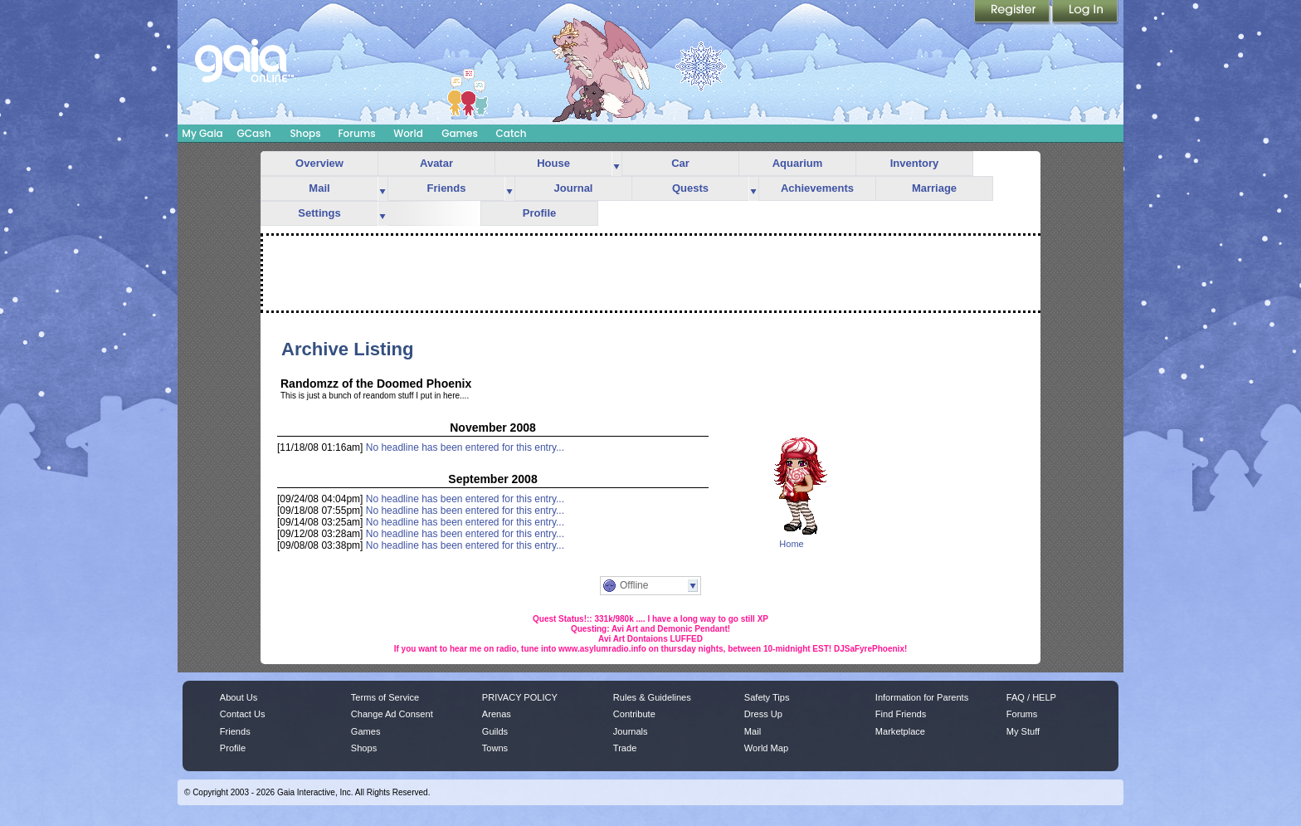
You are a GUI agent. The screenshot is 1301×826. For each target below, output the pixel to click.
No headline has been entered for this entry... (465, 447)
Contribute (634, 714)
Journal (573, 188)
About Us (238, 697)
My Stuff (1023, 731)
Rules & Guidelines (652, 697)
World (408, 133)
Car (680, 163)
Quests (690, 188)
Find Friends (900, 714)
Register (1013, 12)
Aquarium (797, 163)
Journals (630, 731)
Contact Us (243, 714)
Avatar (436, 163)
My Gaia (202, 133)
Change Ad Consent (392, 714)
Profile (539, 213)
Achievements (817, 188)
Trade (624, 748)
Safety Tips (767, 697)
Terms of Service (385, 697)
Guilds (495, 731)
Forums (356, 133)
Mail (319, 188)
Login (1085, 12)
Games (459, 133)
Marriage (934, 188)
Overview (319, 163)
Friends (446, 188)
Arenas (496, 714)
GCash (254, 133)
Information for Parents (921, 697)
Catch (511, 133)
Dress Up (763, 714)
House (553, 163)
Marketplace (900, 731)
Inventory (914, 163)
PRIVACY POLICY (520, 697)
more (616, 164)
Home (791, 544)
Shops (305, 133)
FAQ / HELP (1031, 697)
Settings (319, 213)
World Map (766, 748)
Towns (495, 748)
